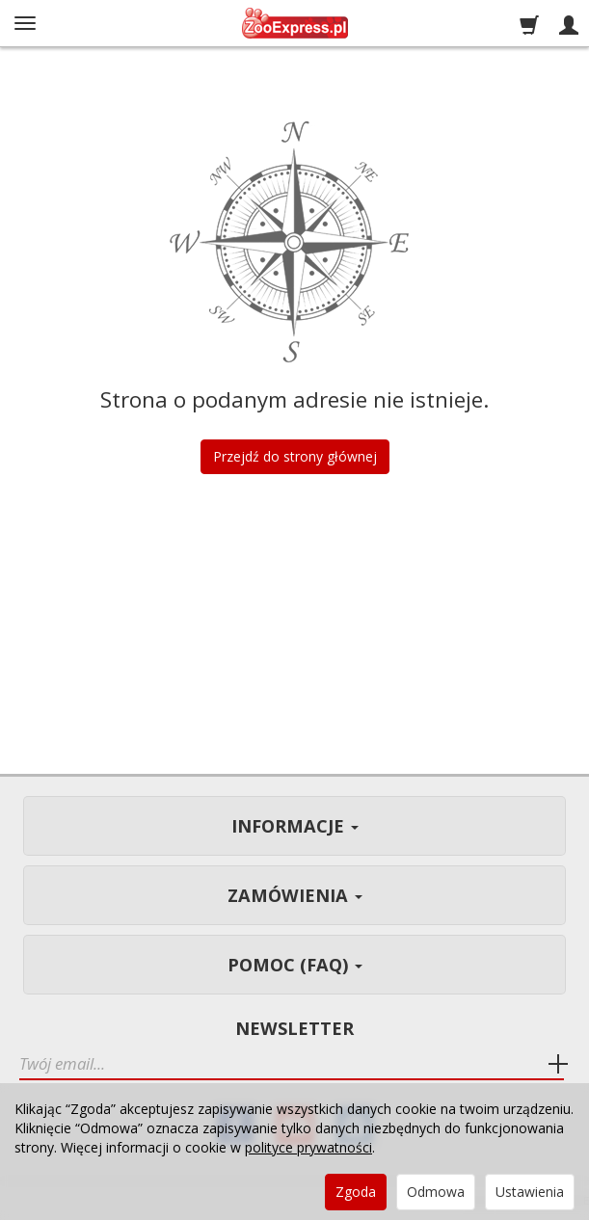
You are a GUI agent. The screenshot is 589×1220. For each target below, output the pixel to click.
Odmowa (436, 1191)
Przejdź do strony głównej (295, 456)
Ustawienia (529, 1191)
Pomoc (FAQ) (295, 964)
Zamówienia (295, 895)
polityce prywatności (308, 1147)
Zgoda (355, 1191)
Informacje (295, 825)
